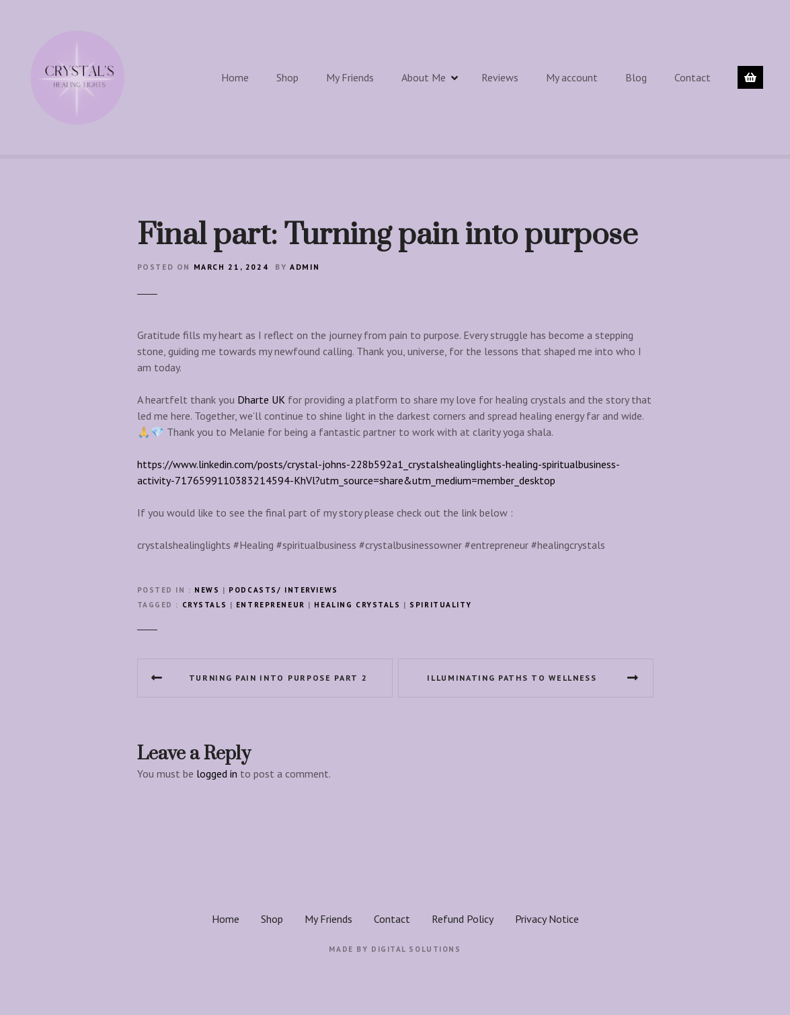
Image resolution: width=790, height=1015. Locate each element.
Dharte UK (261, 399)
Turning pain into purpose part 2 (278, 678)
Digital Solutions (416, 949)
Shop (287, 77)
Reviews (499, 77)
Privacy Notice (547, 919)
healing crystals (357, 604)
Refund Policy (462, 919)
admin (304, 267)
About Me (423, 77)
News (206, 590)
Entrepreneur (270, 604)
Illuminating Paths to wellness (511, 678)
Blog (636, 77)
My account (572, 77)
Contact (692, 77)
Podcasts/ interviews (283, 590)
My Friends (350, 77)
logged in (216, 773)
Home (235, 77)
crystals (204, 604)
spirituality (440, 604)
